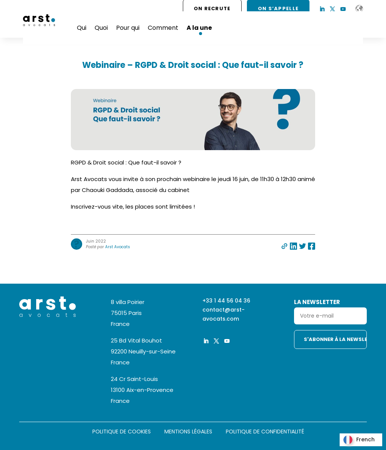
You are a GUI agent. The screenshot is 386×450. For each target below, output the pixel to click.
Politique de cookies (121, 432)
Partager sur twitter (302, 246)
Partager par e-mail (284, 246)
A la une (199, 27)
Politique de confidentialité (265, 432)
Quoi (101, 27)
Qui (81, 27)
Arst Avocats (117, 247)
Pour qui (127, 27)
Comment (163, 27)
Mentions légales (188, 432)
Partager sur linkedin (293, 246)
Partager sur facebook (311, 246)
